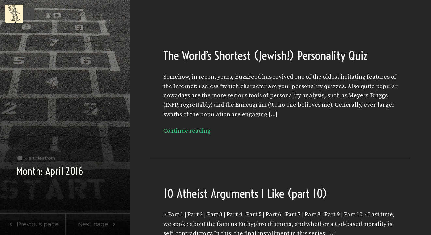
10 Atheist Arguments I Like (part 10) (245, 193)
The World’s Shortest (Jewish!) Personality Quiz (265, 55)
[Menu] (14, 14)
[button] (27, 14)
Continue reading (187, 130)
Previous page (32, 224)
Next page (98, 224)
